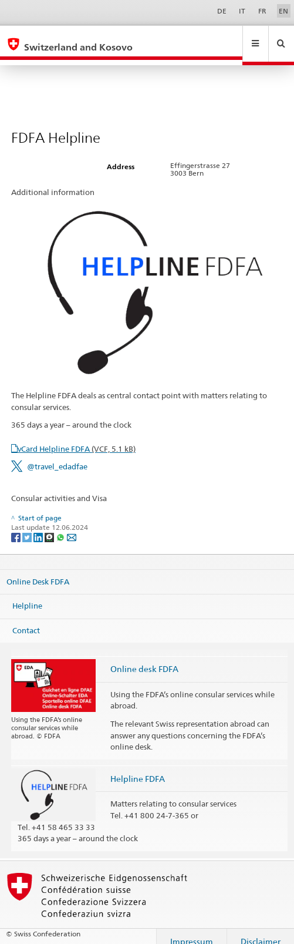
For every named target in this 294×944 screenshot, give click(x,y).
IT (242, 10)
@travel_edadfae (57, 455)
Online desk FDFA (144, 658)
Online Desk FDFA (37, 570)
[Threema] (50, 526)
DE (222, 10)
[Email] (71, 526)
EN (283, 10)
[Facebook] (16, 526)
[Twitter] (27, 526)
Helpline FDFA (137, 767)
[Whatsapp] (61, 526)
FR (262, 10)
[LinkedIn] (39, 526)
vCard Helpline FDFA (77, 437)
